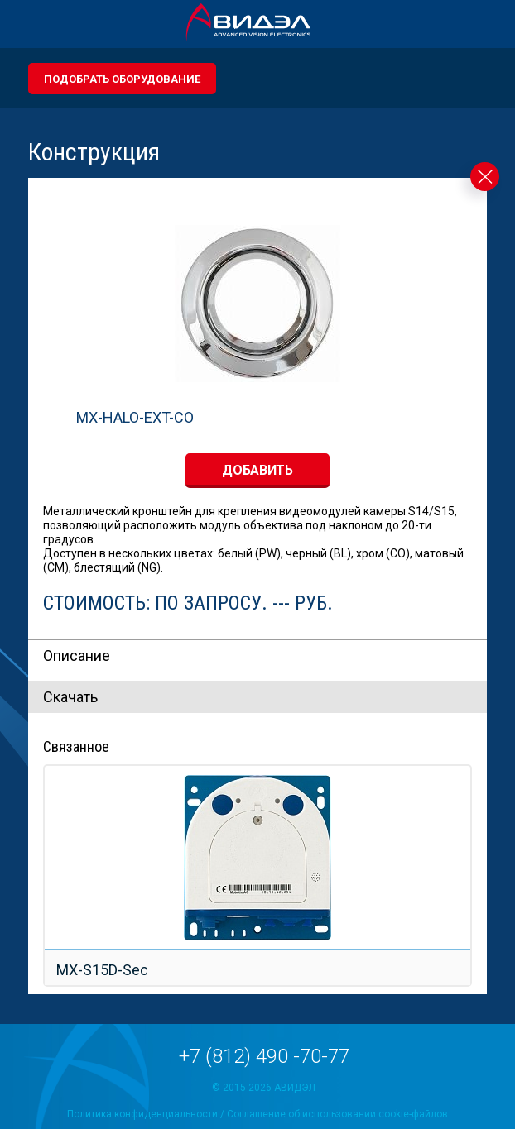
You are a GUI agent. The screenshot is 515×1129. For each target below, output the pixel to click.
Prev (38, 851)
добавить (257, 470)
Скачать (70, 697)
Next (477, 851)
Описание (76, 655)
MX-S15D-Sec (102, 969)
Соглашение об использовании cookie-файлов (337, 1114)
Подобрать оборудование (122, 79)
